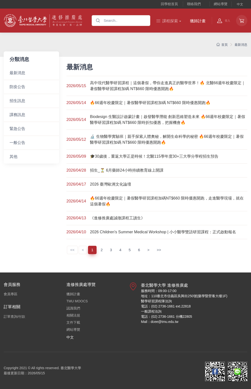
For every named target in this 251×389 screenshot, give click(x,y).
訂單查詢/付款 (14, 316)
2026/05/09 (76, 156)
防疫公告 (17, 87)
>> (159, 250)
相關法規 (73, 315)
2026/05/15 (76, 86)
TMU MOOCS (77, 301)
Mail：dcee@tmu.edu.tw (159, 322)
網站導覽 (220, 4)
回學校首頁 (169, 4)
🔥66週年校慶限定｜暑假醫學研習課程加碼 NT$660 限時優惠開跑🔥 (150, 103)
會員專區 (10, 294)
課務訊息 (17, 115)
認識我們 (73, 308)
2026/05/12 (76, 139)
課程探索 (167, 21)
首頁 (222, 45)
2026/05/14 (76, 103)
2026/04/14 (76, 201)
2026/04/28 (76, 170)
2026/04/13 (76, 218)
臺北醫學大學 (71, 368)
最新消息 (241, 45)
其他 (13, 156)
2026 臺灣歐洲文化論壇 (110, 184)
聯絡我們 (194, 4)
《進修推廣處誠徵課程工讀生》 (117, 218)
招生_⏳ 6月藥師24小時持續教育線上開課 (126, 170)
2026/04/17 (76, 184)
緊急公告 (17, 129)
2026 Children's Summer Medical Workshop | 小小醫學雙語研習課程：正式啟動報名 (163, 232)
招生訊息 (17, 101)
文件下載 (73, 322)
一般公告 (17, 143)
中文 (240, 4)
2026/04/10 (76, 232)
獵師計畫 (198, 21)
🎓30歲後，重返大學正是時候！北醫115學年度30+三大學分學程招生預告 (154, 156)
